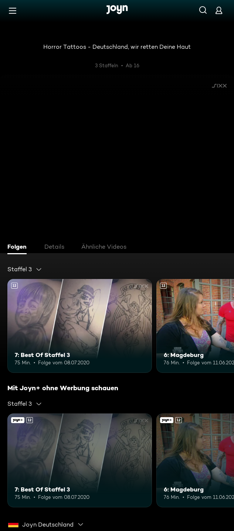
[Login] (219, 10)
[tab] (19, 247)
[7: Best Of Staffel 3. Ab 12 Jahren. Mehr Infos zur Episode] (79, 326)
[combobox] (25, 269)
